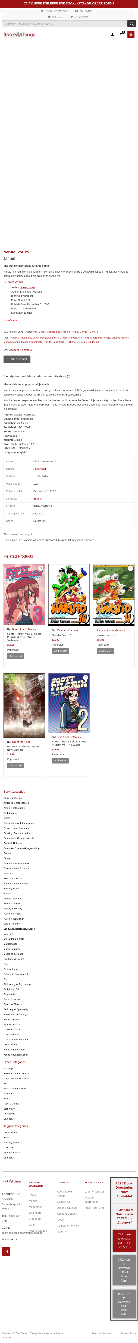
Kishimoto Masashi (113, 630)
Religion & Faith (12, 989)
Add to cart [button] (16, 656)
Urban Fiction (11, 1044)
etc (80, 337)
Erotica (7, 873)
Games (7, 893)
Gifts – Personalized (15, 1088)
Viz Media (93, 342)
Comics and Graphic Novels (19, 838)
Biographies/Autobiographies (19, 823)
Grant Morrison (21, 741)
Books (42, 331)
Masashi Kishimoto (31, 342)
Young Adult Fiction (14, 1049)
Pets (6, 964)
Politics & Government (16, 974)
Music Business (12, 948)
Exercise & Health (13, 878)
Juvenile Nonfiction (14, 918)
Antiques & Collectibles (16, 803)
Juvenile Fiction (12, 913)
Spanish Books (12, 1024)
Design (7, 858)
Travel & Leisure (12, 1029)
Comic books (40, 337)
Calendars (9, 1118)
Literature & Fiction (14, 938)
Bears (7, 1098)
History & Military (13, 908)
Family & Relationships (16, 883)
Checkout (81, 16)
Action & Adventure (20, 337)
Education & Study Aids (16, 863)
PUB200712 (72, 342)
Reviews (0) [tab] (62, 376)
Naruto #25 (27, 287)
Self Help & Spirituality (16, 1009)
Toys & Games (11, 1103)
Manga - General (89, 331)
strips (84, 342)
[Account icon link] (112, 34)
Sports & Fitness (13, 1004)
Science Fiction (12, 1019)
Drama (7, 853)
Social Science (12, 999)
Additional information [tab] (37, 376)
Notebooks (9, 1113)
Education (87, 11)
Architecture (10, 813)
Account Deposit (56, 11)
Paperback (59, 342)
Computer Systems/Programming (22, 848)
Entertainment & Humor (16, 868)
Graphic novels (101, 337)
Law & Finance (12, 923)
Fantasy (87, 337)
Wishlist (58, 16)
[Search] (131, 23)
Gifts (6, 1083)
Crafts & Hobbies (13, 843)
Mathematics (10, 944)
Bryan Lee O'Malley (24, 629)
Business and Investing (16, 828)
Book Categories (13, 797)
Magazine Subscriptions (17, 1078)
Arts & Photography (14, 808)
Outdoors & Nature (14, 959)
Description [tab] (11, 376)
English (38, 498)
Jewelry (8, 1093)
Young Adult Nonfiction (16, 1054)
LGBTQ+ (8, 933)
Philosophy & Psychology (17, 984)
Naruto (47, 342)
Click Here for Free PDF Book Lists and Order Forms (69, 3)
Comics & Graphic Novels (62, 337)
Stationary (9, 1108)
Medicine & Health (14, 954)
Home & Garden (12, 903)
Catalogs (8, 1068)
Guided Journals (12, 898)
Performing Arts (12, 969)
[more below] (15, 281)
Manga (16, 342)
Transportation (11, 1034)
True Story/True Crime (16, 1039)
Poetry (7, 979)
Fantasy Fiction (12, 888)
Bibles (7, 818)
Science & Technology (16, 1014)
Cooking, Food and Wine (17, 833)
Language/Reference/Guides (19, 928)
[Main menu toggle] (130, 34)
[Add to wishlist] (17, 359)
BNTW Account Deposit (16, 1073)
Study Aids (9, 994)
